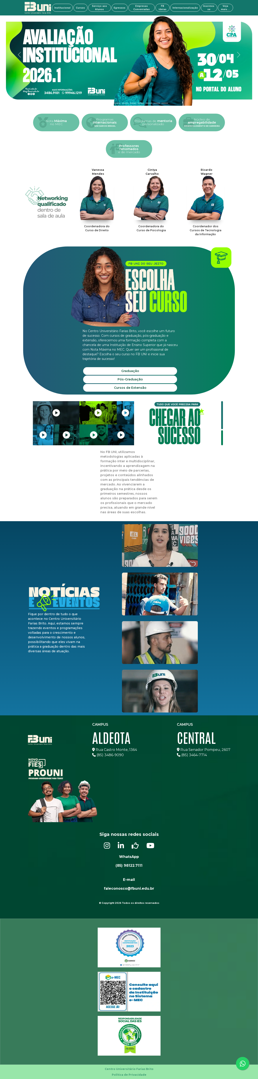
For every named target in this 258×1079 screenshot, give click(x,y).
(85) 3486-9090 (108, 755)
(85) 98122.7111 (129, 865)
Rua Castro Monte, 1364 (114, 750)
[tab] (93, 103)
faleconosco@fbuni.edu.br (129, 888)
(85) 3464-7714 (192, 755)
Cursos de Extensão (130, 388)
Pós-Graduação (130, 379)
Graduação (130, 371)
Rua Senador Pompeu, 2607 (203, 750)
